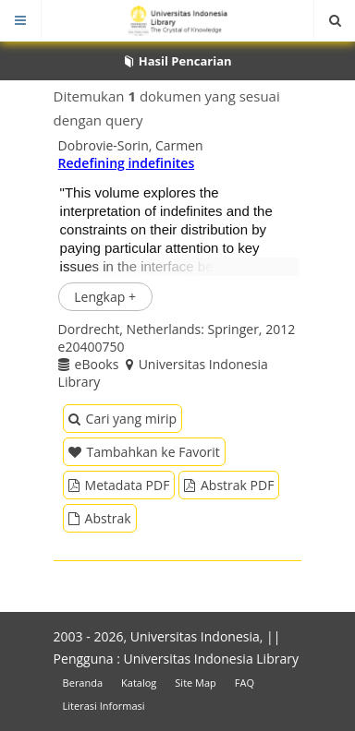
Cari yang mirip (122, 418)
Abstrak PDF (229, 485)
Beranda (83, 682)
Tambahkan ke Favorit (144, 452)
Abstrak (99, 518)
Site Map (195, 682)
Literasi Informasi (104, 706)
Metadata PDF (119, 485)
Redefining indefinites (126, 163)
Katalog (138, 682)
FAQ (244, 682)
